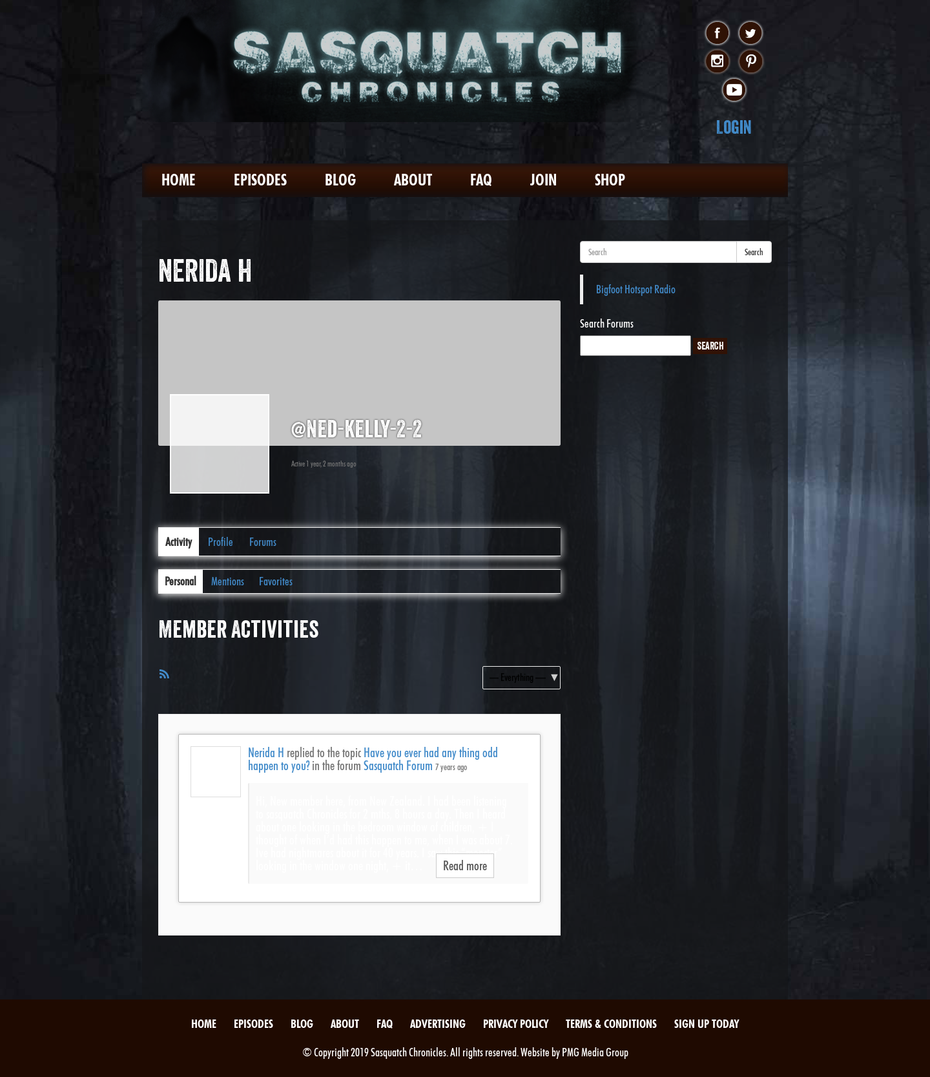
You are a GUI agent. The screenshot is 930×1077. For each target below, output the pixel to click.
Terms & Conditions (611, 1023)
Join (543, 180)
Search (754, 252)
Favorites (276, 581)
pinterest (751, 62)
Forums (262, 542)
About (413, 180)
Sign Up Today (706, 1023)
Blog (340, 180)
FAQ (481, 180)
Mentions (227, 581)
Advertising (438, 1023)
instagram (717, 62)
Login (734, 127)
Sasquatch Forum (398, 765)
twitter (751, 33)
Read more (465, 865)
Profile (220, 542)
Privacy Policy (515, 1023)
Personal (180, 581)
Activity (178, 542)
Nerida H (266, 752)
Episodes (260, 180)
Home (178, 180)
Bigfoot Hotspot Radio (636, 289)
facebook (717, 33)
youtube (734, 90)
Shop (610, 180)
